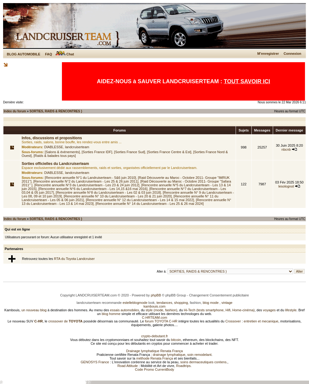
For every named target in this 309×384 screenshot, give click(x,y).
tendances (164, 302)
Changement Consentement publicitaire (219, 295)
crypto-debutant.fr (154, 336)
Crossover (233, 321)
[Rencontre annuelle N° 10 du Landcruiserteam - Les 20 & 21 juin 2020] (118, 196)
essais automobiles (124, 310)
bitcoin (176, 340)
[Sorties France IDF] (97, 152)
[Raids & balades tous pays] (55, 155)
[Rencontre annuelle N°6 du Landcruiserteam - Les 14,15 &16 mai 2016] (92, 189)
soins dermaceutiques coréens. (203, 362)
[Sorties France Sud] (129, 152)
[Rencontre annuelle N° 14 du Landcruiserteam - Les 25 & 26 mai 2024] (150, 203)
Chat (65, 54)
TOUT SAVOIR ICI (247, 81)
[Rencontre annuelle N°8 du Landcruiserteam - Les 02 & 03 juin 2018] (108, 192)
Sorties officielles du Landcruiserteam (55, 164)
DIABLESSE (53, 147)
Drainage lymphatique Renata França (154, 351)
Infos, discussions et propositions (52, 138)
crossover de (65, 321)
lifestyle (291, 310)
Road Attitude (127, 366)
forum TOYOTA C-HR (161, 321)
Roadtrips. (184, 366)
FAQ (48, 54)
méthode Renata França (154, 358)
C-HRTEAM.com (154, 317)
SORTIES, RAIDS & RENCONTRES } (55, 111)
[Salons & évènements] (62, 152)
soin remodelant (199, 354)
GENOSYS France (95, 362)
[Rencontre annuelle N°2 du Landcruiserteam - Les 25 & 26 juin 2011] (86, 181)
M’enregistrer (268, 53)
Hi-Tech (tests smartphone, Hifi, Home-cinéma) (219, 310)
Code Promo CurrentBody (154, 369)
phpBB (156, 295)
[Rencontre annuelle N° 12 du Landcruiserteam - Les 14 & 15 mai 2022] (140, 200)
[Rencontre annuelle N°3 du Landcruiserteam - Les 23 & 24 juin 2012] (87, 185)
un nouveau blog (33, 310)
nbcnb (286, 149)
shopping (181, 302)
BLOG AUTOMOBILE (23, 54)
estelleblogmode (135, 302)
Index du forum (15, 111)
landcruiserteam (77, 147)
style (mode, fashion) (161, 310)
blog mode (211, 302)
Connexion (292, 53)
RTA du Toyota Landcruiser (74, 259)
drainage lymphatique (169, 354)
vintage (226, 302)
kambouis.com (155, 306)
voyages (269, 310)
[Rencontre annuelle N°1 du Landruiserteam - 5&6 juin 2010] (90, 177)
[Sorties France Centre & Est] (169, 152)
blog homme (111, 314)
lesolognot (286, 186)
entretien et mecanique (261, 321)
